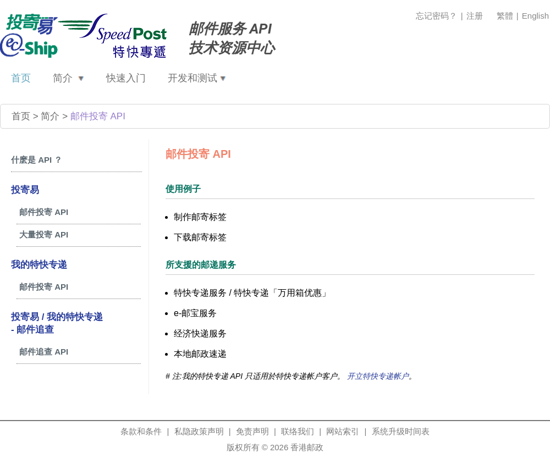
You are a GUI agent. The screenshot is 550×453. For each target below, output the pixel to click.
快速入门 (126, 78)
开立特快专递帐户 (378, 376)
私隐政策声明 (199, 431)
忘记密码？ (436, 15)
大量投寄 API (43, 234)
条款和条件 (141, 431)
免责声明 (252, 431)
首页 (21, 78)
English (535, 15)
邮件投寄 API (97, 116)
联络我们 (297, 431)
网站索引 (342, 431)
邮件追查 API (43, 351)
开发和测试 (197, 78)
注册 (474, 15)
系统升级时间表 (401, 431)
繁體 (506, 15)
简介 (68, 78)
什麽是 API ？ (36, 159)
